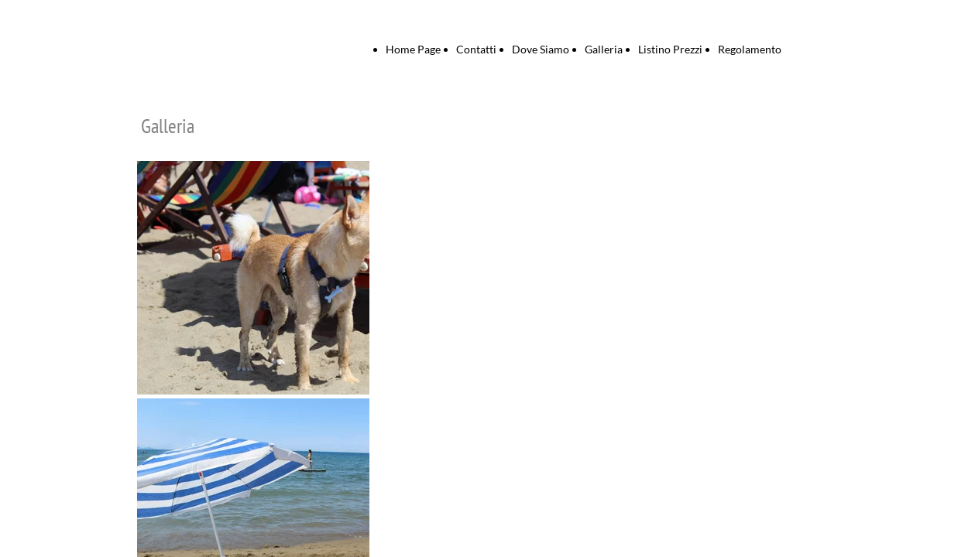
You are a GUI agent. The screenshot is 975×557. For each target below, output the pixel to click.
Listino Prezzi (670, 49)
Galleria (604, 49)
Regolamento (749, 49)
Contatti (476, 49)
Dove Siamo (540, 49)
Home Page (413, 49)
